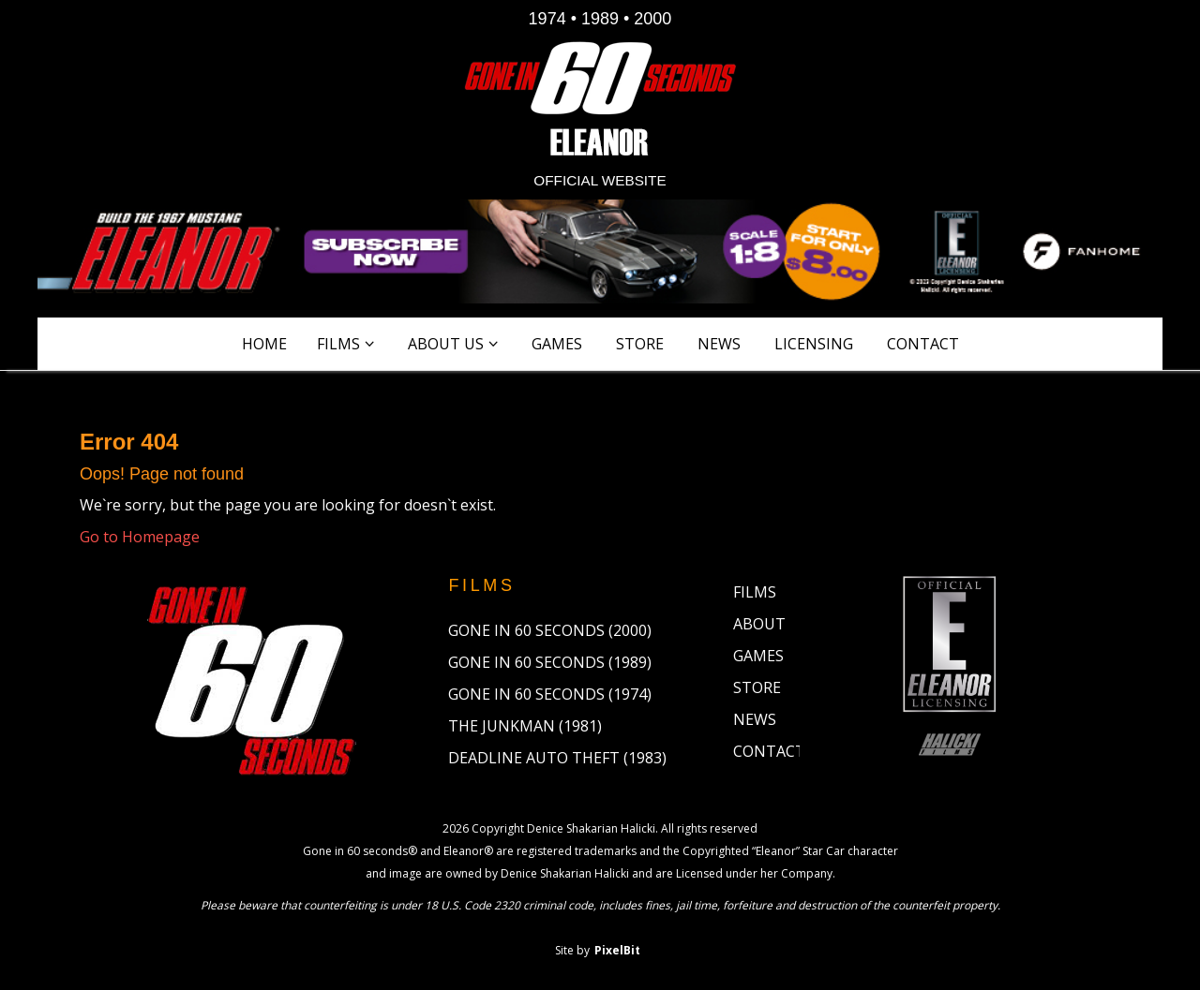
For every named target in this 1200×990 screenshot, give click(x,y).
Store (640, 343)
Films (338, 343)
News (719, 343)
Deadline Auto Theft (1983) (557, 757)
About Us (446, 343)
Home (264, 343)
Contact (923, 343)
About (759, 623)
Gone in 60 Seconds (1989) (550, 662)
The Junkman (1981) (525, 726)
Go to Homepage (140, 536)
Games (557, 343)
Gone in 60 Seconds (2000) (550, 630)
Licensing (813, 343)
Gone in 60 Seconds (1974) (550, 694)
